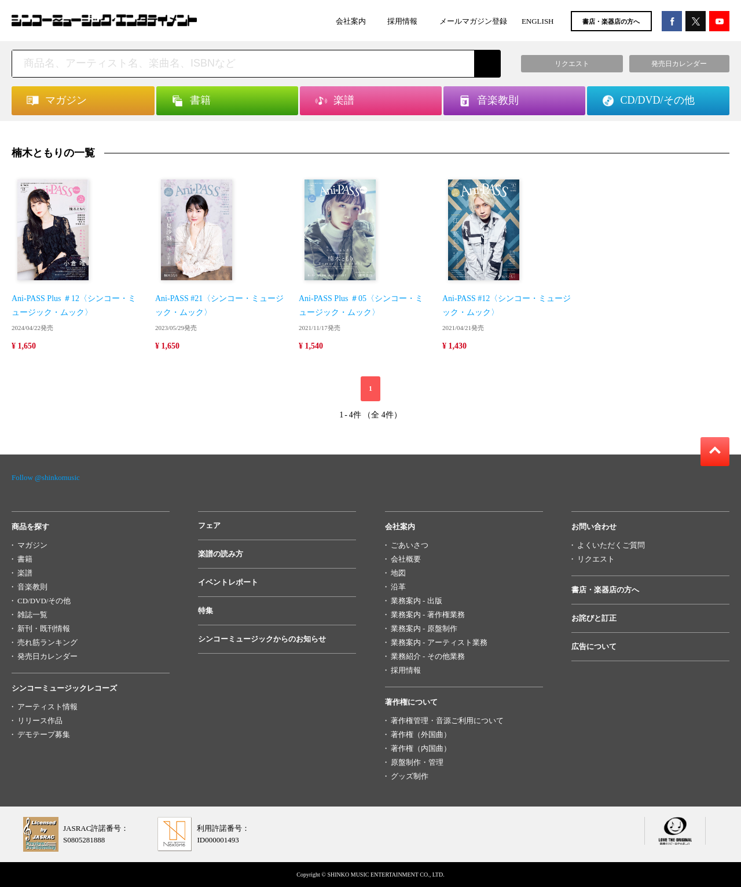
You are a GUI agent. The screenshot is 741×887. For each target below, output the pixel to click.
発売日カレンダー (47, 656)
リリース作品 (40, 720)
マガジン (32, 545)
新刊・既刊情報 (43, 628)
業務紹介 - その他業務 (428, 656)
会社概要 (406, 559)
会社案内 (351, 21)
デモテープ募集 (43, 734)
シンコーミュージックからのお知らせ (262, 639)
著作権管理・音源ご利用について (447, 720)
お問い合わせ (594, 526)
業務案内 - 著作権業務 (428, 614)
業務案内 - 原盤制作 (424, 628)
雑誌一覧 (32, 614)
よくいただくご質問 (611, 545)
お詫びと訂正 (594, 618)
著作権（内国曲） (421, 748)
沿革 (398, 586)
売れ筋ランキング (47, 642)
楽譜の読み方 (220, 553)
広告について (594, 646)
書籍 (24, 559)
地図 (398, 573)
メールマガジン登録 (473, 21)
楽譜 (24, 573)
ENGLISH (538, 21)
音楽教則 (32, 586)
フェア (209, 525)
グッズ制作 (409, 776)
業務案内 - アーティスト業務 (439, 642)
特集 (205, 610)
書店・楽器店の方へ (611, 21)
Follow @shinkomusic (46, 477)
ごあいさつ (409, 545)
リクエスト (596, 559)
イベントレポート (228, 582)
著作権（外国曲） (421, 734)
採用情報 (402, 21)
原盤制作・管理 (417, 762)
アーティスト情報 (47, 706)
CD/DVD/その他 (44, 600)
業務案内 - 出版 (416, 600)
